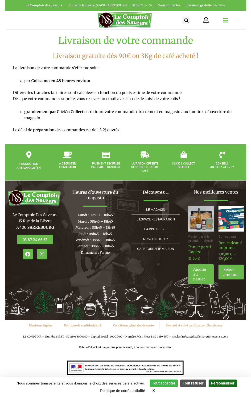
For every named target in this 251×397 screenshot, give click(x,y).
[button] (186, 20)
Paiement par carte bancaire (106, 170)
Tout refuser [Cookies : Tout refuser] (193, 383)
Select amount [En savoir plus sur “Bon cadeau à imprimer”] (230, 272)
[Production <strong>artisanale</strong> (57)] (28, 160)
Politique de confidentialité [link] (122, 391)
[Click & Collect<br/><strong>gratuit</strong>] (183, 160)
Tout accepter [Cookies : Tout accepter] (163, 383)
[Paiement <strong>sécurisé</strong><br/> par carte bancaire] (106, 160)
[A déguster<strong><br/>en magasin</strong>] (67, 160)
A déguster (67, 170)
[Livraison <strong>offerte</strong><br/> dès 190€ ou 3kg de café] (144, 160)
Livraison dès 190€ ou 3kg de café (145, 172)
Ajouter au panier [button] (199, 274)
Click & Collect (183, 170)
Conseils (222, 170)
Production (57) (28, 171)
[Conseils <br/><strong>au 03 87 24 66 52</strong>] (222, 160)
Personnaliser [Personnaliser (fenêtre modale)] (223, 383)
